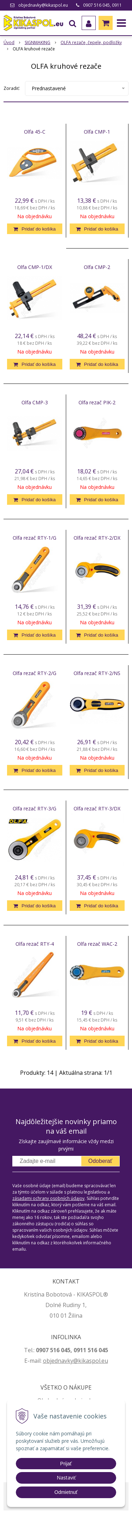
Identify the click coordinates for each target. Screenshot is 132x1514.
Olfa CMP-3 (34, 402)
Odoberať (100, 1161)
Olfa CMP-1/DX (34, 267)
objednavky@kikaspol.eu (43, 5)
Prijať (66, 1463)
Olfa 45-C (34, 132)
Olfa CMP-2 (97, 267)
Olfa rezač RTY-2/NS (97, 673)
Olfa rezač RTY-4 (34, 944)
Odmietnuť (66, 1492)
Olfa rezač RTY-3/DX (97, 808)
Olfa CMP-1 (97, 132)
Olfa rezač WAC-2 (97, 944)
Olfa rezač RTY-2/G (34, 673)
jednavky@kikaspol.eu (79, 1361)
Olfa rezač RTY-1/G (34, 538)
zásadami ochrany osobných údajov (48, 1198)
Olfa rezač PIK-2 (96, 402)
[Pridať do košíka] (34, 228)
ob (46, 1361)
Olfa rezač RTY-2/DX (97, 538)
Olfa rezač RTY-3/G (34, 808)
